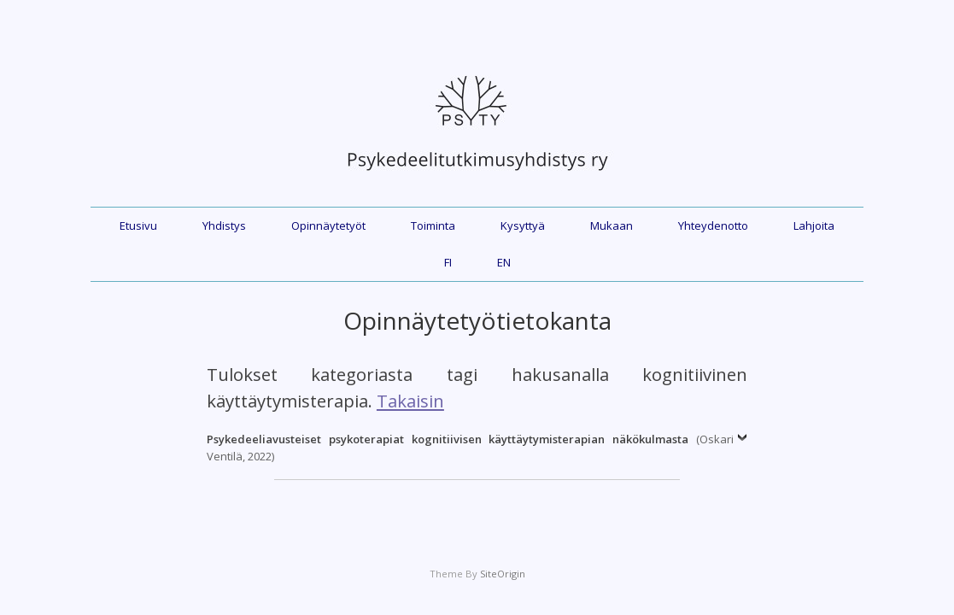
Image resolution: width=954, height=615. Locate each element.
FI (448, 262)
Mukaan (611, 225)
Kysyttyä (522, 225)
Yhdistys (224, 225)
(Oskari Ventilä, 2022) (470, 447)
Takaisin (410, 401)
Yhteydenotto (713, 225)
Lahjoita (813, 225)
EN (504, 262)
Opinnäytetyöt (328, 225)
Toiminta (433, 225)
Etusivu (138, 225)
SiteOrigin (502, 573)
